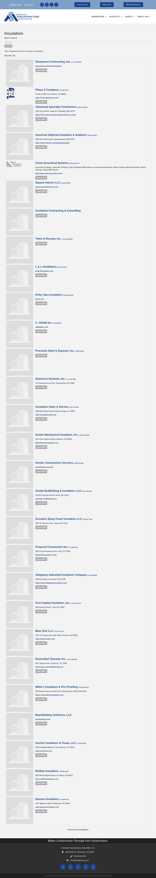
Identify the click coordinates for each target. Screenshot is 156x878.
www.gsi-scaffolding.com (46, 499)
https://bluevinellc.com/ (45, 639)
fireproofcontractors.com (45, 555)
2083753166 (80, 351)
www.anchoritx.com (43, 751)
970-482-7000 (64, 90)
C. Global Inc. (43, 322)
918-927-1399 (87, 519)
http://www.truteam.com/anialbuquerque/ (52, 143)
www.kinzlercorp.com (44, 467)
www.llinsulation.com (44, 271)
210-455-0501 (81, 743)
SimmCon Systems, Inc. (50, 378)
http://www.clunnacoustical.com (48, 173)
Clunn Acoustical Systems (52, 162)
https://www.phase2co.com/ (47, 98)
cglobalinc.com (41, 327)
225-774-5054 (74, 407)
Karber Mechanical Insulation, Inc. (56, 434)
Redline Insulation (46, 770)
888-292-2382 (79, 463)
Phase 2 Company (46, 89)
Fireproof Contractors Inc (51, 546)
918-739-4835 (87, 491)
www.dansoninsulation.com (47, 807)
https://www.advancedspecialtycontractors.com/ (55, 115)
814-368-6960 (92, 575)
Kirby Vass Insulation (48, 294)
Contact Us (28, 5)
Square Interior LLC (47, 182)
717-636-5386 (71, 379)
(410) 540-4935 (82, 107)
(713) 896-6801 (72, 659)
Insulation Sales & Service (51, 406)
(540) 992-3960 (68, 295)
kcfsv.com (39, 299)
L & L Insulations (46, 266)
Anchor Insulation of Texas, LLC (55, 742)
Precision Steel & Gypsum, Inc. (54, 350)
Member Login (15, 5)
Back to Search (10, 38)
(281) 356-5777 (75, 163)
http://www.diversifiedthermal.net (49, 667)
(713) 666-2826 (68, 239)
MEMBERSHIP (97, 16)
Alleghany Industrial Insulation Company (61, 574)
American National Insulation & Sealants (60, 134)
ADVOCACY (114, 16)
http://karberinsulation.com (46, 443)
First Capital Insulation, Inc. (52, 602)
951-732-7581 (59, 631)
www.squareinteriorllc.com (46, 187)
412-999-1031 (64, 799)
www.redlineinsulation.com (46, 779)
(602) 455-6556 (84, 435)
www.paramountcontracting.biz (48, 66)
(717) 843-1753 (76, 603)
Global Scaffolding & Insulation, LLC (58, 490)
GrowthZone (83, 830)
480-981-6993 (64, 771)
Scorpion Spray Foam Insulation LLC (58, 518)
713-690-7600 (73, 547)
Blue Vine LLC (44, 630)
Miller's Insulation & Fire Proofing (56, 686)
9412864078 (58, 323)
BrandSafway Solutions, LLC (53, 714)
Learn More (41, 70)
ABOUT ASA (142, 16)
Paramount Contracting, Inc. (53, 61)
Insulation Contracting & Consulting (58, 210)
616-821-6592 (66, 183)
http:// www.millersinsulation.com (49, 695)
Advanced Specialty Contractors (55, 106)
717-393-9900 (76, 62)
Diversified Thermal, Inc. (50, 658)
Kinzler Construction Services (54, 462)
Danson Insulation (46, 798)
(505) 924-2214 (84, 687)
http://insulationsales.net (45, 415)
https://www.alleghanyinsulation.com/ (51, 583)
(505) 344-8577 (92, 135)
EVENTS (128, 16)
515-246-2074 (62, 267)
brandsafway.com (42, 719)
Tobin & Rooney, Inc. (48, 238)
